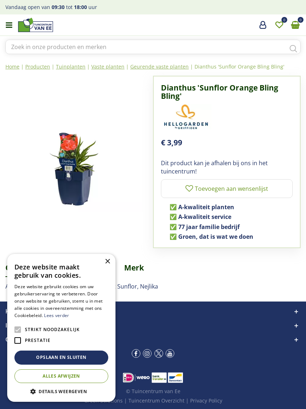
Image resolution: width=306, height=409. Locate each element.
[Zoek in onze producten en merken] (153, 47)
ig (147, 353)
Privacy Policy (206, 400)
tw (158, 353)
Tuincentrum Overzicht (156, 400)
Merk (134, 268)
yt (170, 353)
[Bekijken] (295, 25)
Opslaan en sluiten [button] (61, 357)
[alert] (61, 328)
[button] (61, 391)
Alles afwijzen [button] (61, 376)
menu (9, 25)
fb (136, 353)
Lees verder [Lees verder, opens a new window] (56, 315)
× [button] (107, 261)
